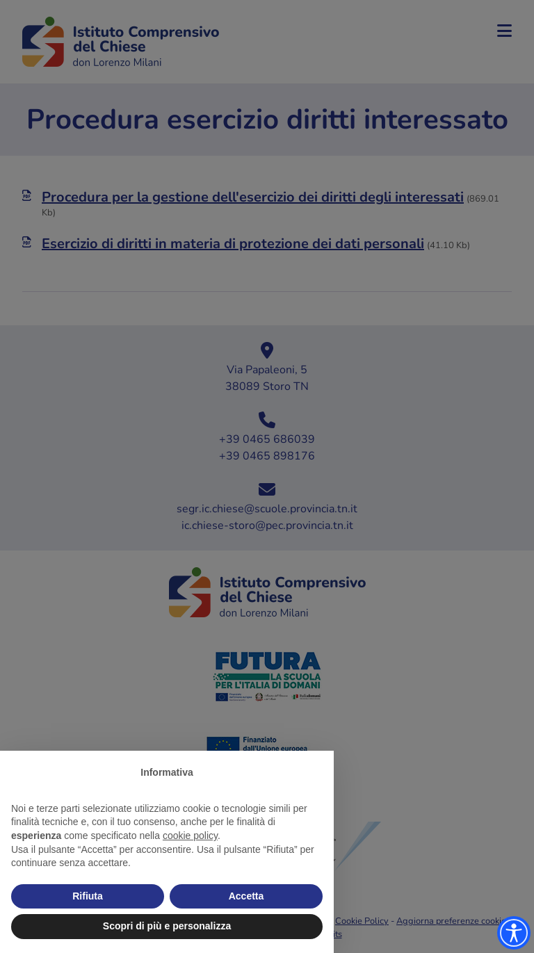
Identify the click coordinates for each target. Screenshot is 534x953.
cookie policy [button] (190, 835)
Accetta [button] (246, 896)
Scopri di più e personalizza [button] (167, 925)
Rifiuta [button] (87, 896)
